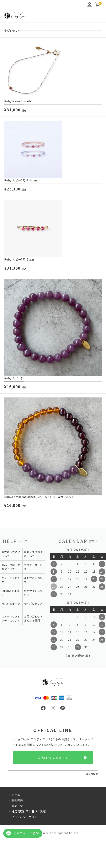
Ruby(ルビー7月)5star (19, 260)
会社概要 (17, 800)
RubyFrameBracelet (18, 101)
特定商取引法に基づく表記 (29, 811)
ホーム (16, 795)
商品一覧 (17, 806)
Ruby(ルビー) (13, 378)
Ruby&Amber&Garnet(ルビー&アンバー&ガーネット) (40, 497)
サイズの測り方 (33, 604)
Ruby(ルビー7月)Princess (21, 180)
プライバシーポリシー (26, 817)
